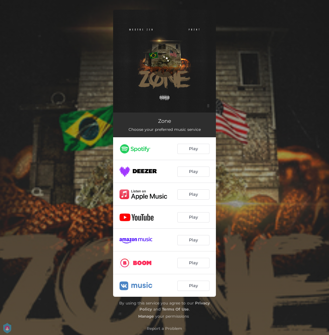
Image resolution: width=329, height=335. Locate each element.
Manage (146, 316)
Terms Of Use (175, 309)
